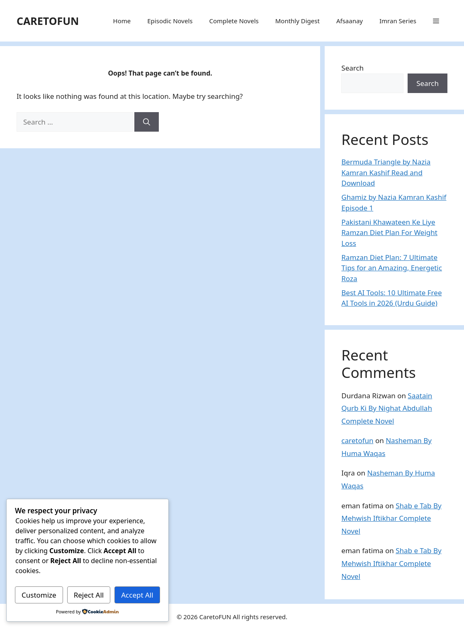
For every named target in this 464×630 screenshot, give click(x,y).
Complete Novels (233, 21)
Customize (39, 595)
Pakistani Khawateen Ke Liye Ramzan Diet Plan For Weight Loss (389, 232)
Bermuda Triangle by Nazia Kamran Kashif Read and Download (385, 172)
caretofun (357, 440)
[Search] (146, 122)
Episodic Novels (169, 21)
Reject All (89, 595)
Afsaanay (349, 21)
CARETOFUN (48, 21)
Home (122, 21)
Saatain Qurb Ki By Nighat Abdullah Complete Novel (386, 408)
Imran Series (397, 21)
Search (352, 68)
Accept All (137, 595)
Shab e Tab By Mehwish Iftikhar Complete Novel (391, 518)
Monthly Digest (297, 21)
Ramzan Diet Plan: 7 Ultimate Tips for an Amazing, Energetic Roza (391, 267)
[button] (436, 20)
